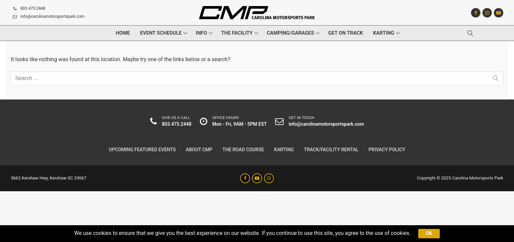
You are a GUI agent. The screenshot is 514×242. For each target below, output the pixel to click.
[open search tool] (470, 33)
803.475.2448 (28, 9)
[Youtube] (498, 12)
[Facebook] (475, 12)
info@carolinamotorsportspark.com (48, 17)
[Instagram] (487, 12)
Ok (430, 233)
